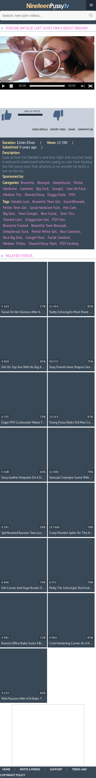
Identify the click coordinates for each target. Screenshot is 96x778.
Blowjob (43, 182)
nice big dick (12, 237)
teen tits (67, 213)
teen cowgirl (27, 213)
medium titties (14, 243)
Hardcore (10, 188)
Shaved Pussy (34, 194)
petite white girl (44, 231)
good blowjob (74, 201)
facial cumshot (59, 237)
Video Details (40, 129)
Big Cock (42, 188)
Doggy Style (57, 194)
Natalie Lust (20, 201)
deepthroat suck (15, 231)
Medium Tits (12, 194)
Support (56, 769)
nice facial (49, 213)
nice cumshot (70, 231)
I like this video (6, 115)
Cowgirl (57, 188)
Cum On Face (76, 188)
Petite (78, 182)
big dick (9, 213)
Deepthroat (61, 182)
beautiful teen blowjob (48, 225)
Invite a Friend (30, 769)
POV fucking (69, 243)
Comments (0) (85, 129)
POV (72, 194)
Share (71, 129)
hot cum (69, 207)
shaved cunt (12, 219)
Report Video (57, 129)
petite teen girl (15, 207)
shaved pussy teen (43, 243)
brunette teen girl (46, 201)
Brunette (27, 182)
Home (6, 769)
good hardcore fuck (45, 207)
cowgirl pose (35, 237)
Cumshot (26, 188)
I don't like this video (58, 115)
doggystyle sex (37, 219)
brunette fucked (15, 225)
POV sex (58, 219)
